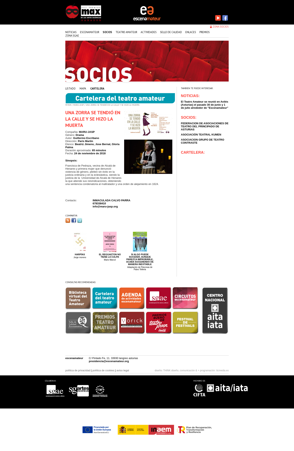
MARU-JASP (78, 105)
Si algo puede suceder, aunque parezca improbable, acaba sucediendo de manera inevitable (140, 259)
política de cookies (103, 370)
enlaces (190, 32)
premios (204, 32)
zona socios (221, 26)
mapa (83, 88)
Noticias (71, 32)
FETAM (68, 105)
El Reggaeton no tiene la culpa (110, 255)
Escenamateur (89, 32)
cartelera (97, 88)
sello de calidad (171, 32)
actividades (149, 32)
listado (70, 88)
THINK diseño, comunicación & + (181, 370)
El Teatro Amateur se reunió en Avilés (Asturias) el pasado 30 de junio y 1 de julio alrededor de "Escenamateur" (204, 104)
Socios (107, 32)
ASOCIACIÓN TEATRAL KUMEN (201, 134)
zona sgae (72, 35)
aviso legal (122, 370)
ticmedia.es (222, 370)
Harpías (80, 254)
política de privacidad (77, 370)
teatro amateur (126, 32)
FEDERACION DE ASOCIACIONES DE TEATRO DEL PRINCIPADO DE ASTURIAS (204, 126)
